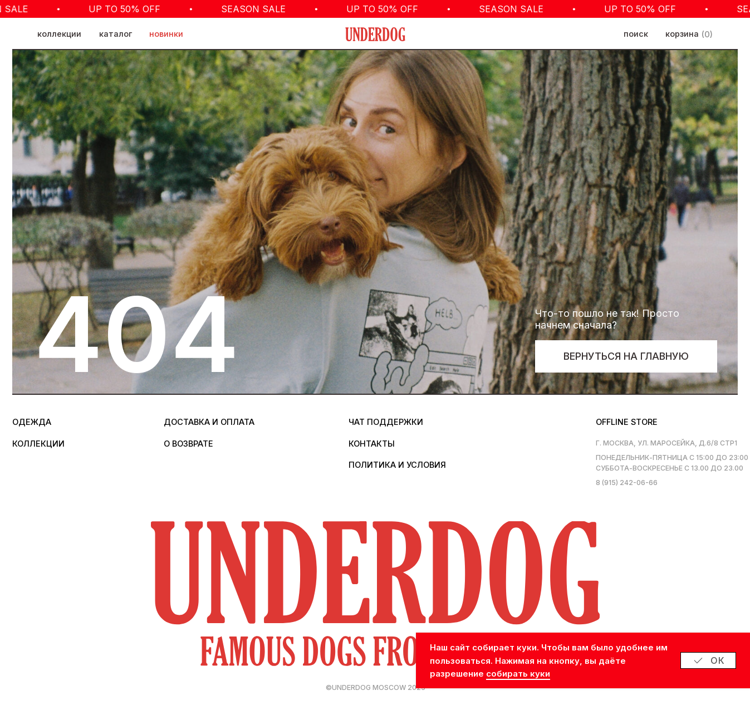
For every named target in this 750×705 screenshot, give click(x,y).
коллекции (59, 34)
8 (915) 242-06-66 (627, 482)
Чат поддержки (386, 422)
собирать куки (518, 673)
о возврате (188, 444)
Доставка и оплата (209, 422)
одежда (31, 422)
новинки (166, 34)
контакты (372, 444)
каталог (115, 34)
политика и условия (397, 465)
